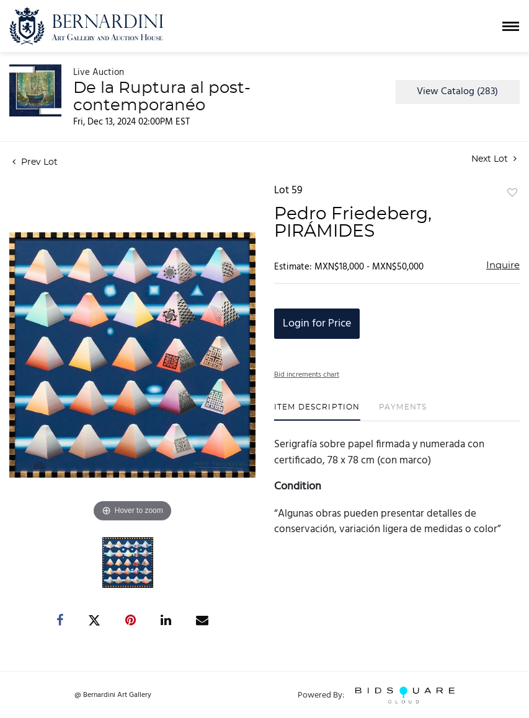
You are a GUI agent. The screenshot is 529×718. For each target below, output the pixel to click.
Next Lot (494, 159)
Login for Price (317, 324)
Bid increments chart (306, 374)
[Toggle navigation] (511, 26)
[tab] (317, 412)
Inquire (503, 265)
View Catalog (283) (457, 92)
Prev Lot (35, 162)
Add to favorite (512, 193)
